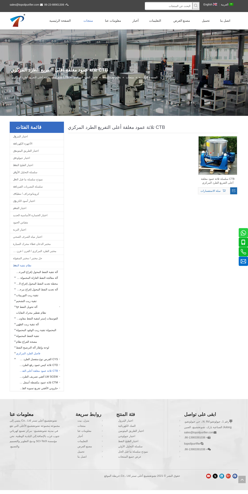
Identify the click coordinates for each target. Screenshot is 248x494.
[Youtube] (208, 476)
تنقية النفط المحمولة (27, 335)
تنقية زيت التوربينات (27, 295)
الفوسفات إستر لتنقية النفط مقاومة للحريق (36, 318)
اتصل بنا (82, 456)
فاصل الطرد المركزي (28, 353)
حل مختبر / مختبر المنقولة (27, 258)
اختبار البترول (20, 136)
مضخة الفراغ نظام (26, 341)
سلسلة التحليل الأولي (25, 172)
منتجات (82, 425)
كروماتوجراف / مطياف (26, 193)
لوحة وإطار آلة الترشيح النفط (32, 347)
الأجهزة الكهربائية (22, 143)
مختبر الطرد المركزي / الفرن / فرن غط (34, 251)
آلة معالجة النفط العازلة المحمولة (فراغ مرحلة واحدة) (36, 277)
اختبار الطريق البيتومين (26, 150)
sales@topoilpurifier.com (24, 4)
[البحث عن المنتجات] (168, 6)
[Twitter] (215, 476)
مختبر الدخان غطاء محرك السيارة (32, 243)
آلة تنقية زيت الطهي (27, 324)
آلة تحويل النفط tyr (26, 306)
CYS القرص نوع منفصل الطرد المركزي (37, 359)
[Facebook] (234, 476)
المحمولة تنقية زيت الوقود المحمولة (36, 330)
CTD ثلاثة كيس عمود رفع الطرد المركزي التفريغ (37, 365)
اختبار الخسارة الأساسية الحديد (30, 215)
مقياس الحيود (20, 222)
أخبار (80, 436)
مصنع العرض (85, 446)
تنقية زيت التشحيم (26, 301)
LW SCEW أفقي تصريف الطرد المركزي (37, 376)
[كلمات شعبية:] (195, 5)
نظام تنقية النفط (22, 265)
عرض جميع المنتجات (129, 456)
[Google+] (228, 476)
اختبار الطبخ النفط (23, 165)
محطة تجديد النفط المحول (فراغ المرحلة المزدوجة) (36, 283)
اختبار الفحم (19, 208)
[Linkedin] (221, 476)
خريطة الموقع (112, 475)
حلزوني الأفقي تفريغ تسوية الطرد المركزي (37, 388)
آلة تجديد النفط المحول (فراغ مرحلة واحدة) (36, 289)
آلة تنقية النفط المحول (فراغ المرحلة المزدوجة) (36, 272)
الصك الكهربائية (127, 425)
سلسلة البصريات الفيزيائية (28, 186)
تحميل (81, 451)
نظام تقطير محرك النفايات (31, 312)
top (242, 479)
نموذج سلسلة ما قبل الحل (28, 179)
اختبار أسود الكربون (24, 200)
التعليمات (83, 441)
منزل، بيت (83, 420)
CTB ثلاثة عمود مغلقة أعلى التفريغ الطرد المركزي (37, 370)
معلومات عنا (84, 430)
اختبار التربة (19, 229)
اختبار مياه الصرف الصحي (27, 236)
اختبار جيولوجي (21, 157)
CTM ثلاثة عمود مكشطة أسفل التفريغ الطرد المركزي (37, 382)
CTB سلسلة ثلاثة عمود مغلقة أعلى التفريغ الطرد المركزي (218, 180)
